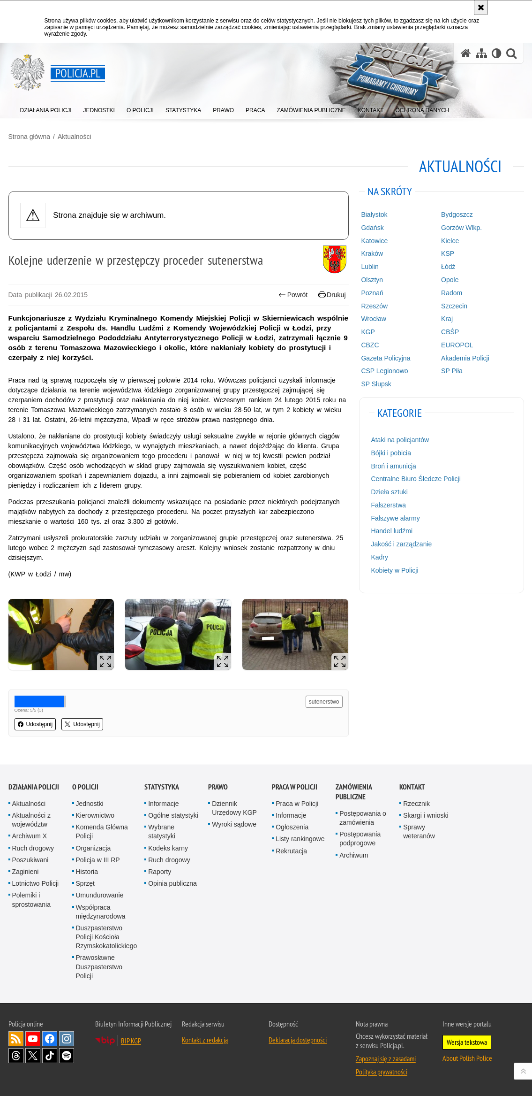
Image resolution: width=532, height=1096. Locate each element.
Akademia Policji (465, 358)
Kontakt (412, 787)
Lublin (369, 266)
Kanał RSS (15, 1038)
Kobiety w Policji (394, 570)
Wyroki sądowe (234, 824)
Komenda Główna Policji (102, 831)
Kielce (450, 241)
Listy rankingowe (300, 839)
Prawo (218, 787)
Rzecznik (416, 803)
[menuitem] (45, 108)
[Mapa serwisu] (481, 53)
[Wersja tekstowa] (497, 53)
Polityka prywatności (381, 1071)
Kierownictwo (95, 815)
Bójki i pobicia (391, 453)
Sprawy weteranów (419, 831)
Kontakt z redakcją (205, 1039)
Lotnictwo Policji (35, 883)
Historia (87, 871)
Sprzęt (85, 883)
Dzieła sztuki (389, 492)
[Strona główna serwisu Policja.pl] (466, 53)
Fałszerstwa (388, 505)
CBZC (370, 345)
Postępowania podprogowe (360, 838)
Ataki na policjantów (400, 440)
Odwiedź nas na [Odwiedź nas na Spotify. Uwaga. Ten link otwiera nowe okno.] (66, 1055)
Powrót (292, 295)
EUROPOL (457, 345)
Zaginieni (25, 871)
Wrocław (373, 318)
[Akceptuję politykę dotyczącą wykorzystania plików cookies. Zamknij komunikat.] (481, 7)
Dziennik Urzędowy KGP (234, 808)
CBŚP (450, 332)
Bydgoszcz (457, 214)
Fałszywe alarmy (395, 518)
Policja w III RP (98, 860)
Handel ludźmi (391, 531)
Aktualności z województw (31, 820)
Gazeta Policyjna (385, 358)
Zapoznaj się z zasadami (386, 1058)
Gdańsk (372, 227)
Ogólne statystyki (173, 815)
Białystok (374, 214)
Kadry (379, 557)
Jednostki (90, 803)
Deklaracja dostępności (298, 1039)
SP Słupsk (376, 384)
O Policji (85, 787)
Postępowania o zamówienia (362, 818)
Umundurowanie (100, 895)
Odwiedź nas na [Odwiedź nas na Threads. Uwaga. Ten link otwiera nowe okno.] (15, 1055)
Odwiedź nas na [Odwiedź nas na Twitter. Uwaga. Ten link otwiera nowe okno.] (32, 1055)
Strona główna (29, 136)
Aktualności (74, 136)
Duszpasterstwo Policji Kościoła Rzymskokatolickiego (106, 937)
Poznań (372, 293)
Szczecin (454, 306)
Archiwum (353, 855)
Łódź (448, 266)
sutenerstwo (324, 701)
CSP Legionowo (384, 371)
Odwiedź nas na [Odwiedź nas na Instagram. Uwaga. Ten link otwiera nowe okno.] (66, 1038)
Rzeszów (374, 306)
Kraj (447, 318)
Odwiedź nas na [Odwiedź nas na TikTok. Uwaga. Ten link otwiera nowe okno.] (49, 1055)
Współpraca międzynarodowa (101, 912)
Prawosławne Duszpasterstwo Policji (99, 966)
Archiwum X (29, 836)
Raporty (159, 871)
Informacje (163, 803)
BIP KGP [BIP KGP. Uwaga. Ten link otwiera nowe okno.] (131, 1040)
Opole (449, 280)
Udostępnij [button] (35, 724)
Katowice (374, 241)
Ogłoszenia (292, 827)
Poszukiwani (30, 860)
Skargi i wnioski (425, 815)
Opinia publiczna (172, 883)
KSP (447, 253)
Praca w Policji (294, 787)
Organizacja (93, 848)
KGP (368, 332)
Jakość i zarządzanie (401, 544)
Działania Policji (33, 787)
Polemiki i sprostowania (31, 899)
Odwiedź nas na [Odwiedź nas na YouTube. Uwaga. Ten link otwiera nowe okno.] (32, 1038)
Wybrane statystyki (161, 831)
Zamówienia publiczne (354, 792)
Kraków (372, 253)
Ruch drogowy (33, 848)
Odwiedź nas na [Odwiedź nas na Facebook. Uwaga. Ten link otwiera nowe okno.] (49, 1038)
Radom (451, 293)
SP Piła (452, 371)
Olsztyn (372, 280)
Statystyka (161, 787)
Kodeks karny (168, 848)
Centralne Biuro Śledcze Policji (415, 479)
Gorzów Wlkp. (461, 227)
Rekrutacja (291, 851)
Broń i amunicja (393, 466)
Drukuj (332, 295)
